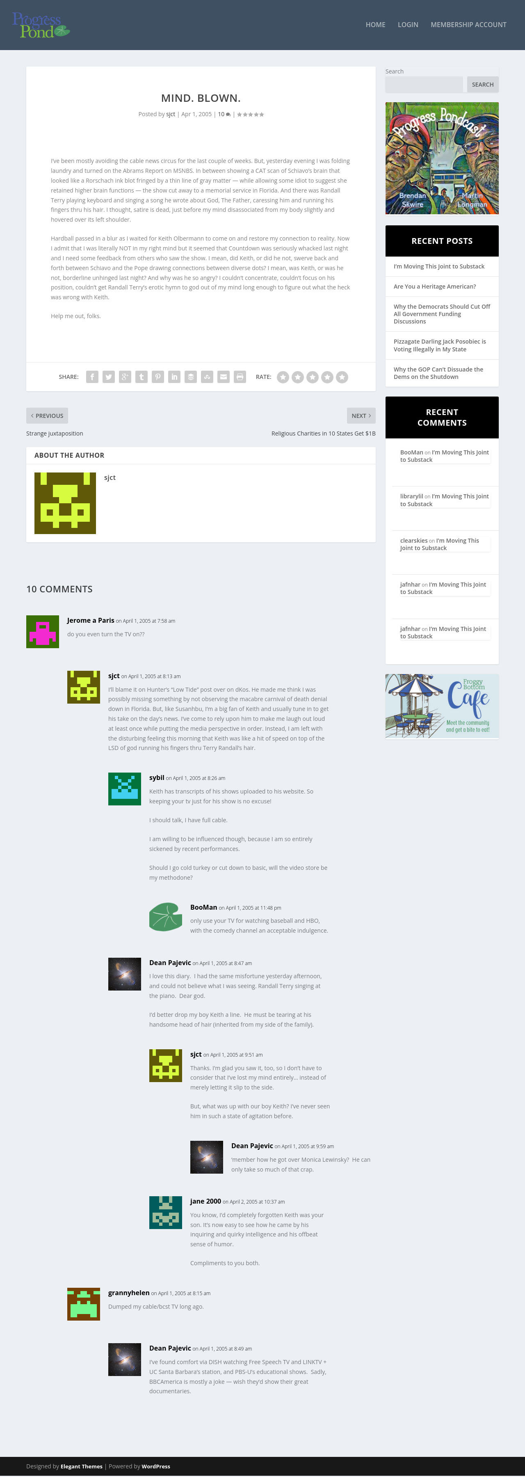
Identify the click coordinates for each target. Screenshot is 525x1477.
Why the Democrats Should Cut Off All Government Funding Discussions (442, 314)
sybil (156, 778)
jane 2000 (205, 1201)
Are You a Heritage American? (435, 287)
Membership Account (469, 26)
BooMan (203, 908)
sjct (170, 115)
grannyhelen (129, 1293)
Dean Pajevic (170, 963)
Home (376, 26)
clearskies (414, 541)
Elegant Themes (82, 1467)
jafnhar (410, 585)
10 (224, 115)
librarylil (411, 497)
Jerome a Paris (90, 621)
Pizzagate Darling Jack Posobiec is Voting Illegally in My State (440, 346)
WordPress (156, 1467)
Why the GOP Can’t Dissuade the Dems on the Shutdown (438, 373)
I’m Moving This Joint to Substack (439, 267)
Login (408, 26)
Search (395, 72)
